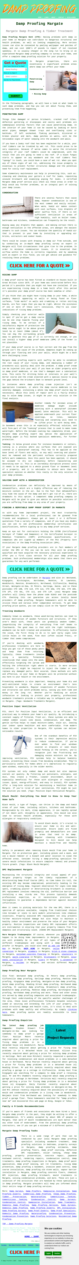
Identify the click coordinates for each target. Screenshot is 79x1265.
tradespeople (21, 943)
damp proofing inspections (30, 1161)
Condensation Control (43, 1200)
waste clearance (20, 957)
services (56, 603)
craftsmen (7, 965)
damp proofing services (39, 1186)
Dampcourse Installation (56, 1191)
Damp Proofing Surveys (14, 1211)
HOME (40, 17)
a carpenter (66, 960)
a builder (18, 963)
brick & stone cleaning (64, 951)
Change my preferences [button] (54, 1257)
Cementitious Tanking (62, 1197)
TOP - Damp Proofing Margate (17, 1224)
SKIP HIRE (29, 949)
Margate (46, 578)
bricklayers (50, 957)
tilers (41, 960)
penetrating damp (63, 125)
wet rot (33, 163)
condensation (58, 201)
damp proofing (32, 54)
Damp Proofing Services (45, 1205)
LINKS (46, 17)
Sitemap (4, 1245)
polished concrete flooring (31, 954)
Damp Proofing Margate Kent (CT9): (21, 37)
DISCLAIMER (71, 17)
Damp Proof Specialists (63, 1211)
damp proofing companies (31, 995)
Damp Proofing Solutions (43, 1216)
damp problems (15, 106)
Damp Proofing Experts (42, 1208)
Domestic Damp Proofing (15, 1205)
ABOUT (53, 17)
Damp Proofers (33, 1191)
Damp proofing (9, 578)
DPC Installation (66, 1208)
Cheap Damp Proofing (64, 1194)
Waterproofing (38, 1197)
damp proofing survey (47, 244)
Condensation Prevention (62, 1214)
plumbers (32, 951)
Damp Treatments (66, 1202)
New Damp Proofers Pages (17, 1245)
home (28, 937)
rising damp (28, 288)
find (11, 976)
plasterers (67, 954)
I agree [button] (48, 1253)
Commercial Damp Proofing (37, 1194)
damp (38, 67)
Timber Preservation (14, 1197)
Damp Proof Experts (38, 1211)
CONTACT (61, 17)
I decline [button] (57, 1253)
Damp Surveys (16, 1191)
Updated (30, 1245)
